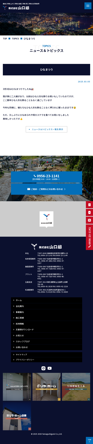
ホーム (19, 300)
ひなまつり (29, 38)
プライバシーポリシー (25, 359)
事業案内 (20, 312)
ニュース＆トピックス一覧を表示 (47, 129)
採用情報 (20, 323)
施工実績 (20, 317)
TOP (5, 38)
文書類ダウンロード (25, 329)
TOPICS (15, 38)
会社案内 (20, 306)
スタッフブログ (23, 341)
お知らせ (20, 335)
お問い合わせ (22, 347)
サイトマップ (21, 354)
